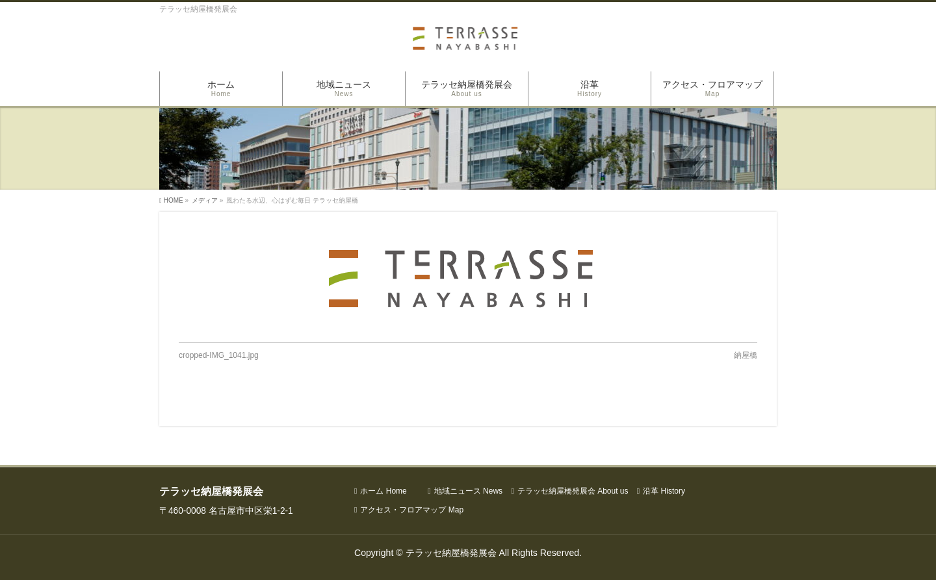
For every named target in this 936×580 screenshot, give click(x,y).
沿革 (664, 491)
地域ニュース (468, 491)
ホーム (383, 491)
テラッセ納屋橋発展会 (573, 491)
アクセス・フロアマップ (411, 510)
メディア (205, 200)
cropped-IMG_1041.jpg (219, 355)
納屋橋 (745, 355)
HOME (173, 200)
